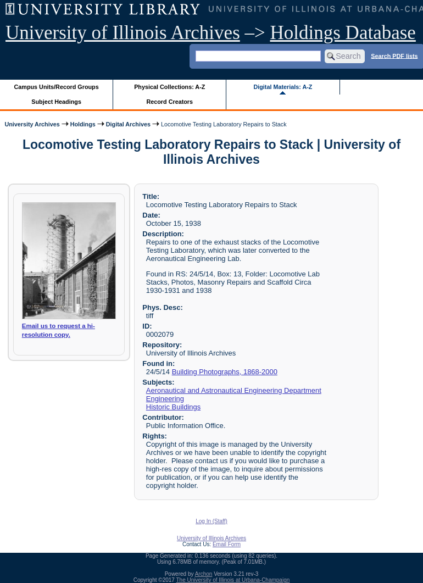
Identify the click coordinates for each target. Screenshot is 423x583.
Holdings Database (343, 32)
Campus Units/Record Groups (56, 87)
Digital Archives (128, 124)
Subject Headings (56, 101)
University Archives (31, 124)
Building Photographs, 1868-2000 (224, 372)
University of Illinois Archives (122, 32)
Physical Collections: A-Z (169, 87)
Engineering (165, 399)
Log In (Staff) (211, 521)
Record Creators (169, 101)
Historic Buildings (173, 407)
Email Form (227, 544)
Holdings (83, 124)
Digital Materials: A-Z (282, 87)
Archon (204, 574)
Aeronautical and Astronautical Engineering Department (233, 390)
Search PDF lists (394, 55)
